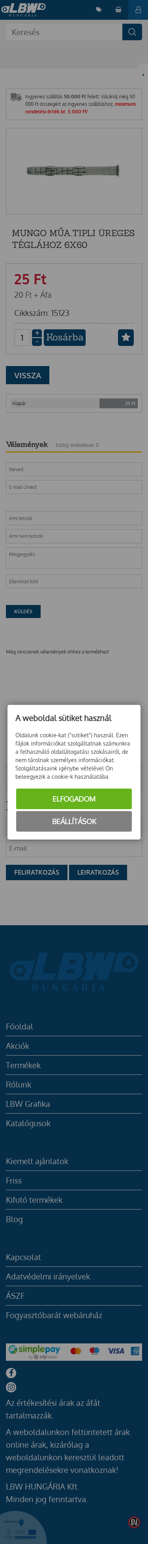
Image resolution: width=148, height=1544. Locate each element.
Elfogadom (74, 799)
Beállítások (74, 821)
